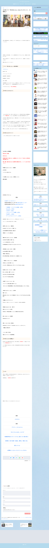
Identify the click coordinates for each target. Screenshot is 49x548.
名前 (4, 496)
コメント (4, 490)
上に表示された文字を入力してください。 (9, 509)
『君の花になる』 (5, 69)
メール (4, 500)
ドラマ (29, 460)
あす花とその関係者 (37, 237)
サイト (4, 504)
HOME (24, 544)
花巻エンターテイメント (37, 240)
